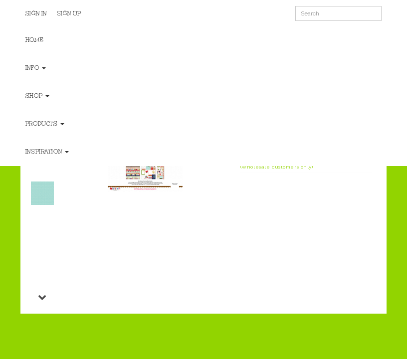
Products (44, 123)
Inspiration (47, 151)
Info (35, 67)
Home (34, 39)
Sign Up (69, 13)
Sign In (36, 13)
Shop (37, 95)
